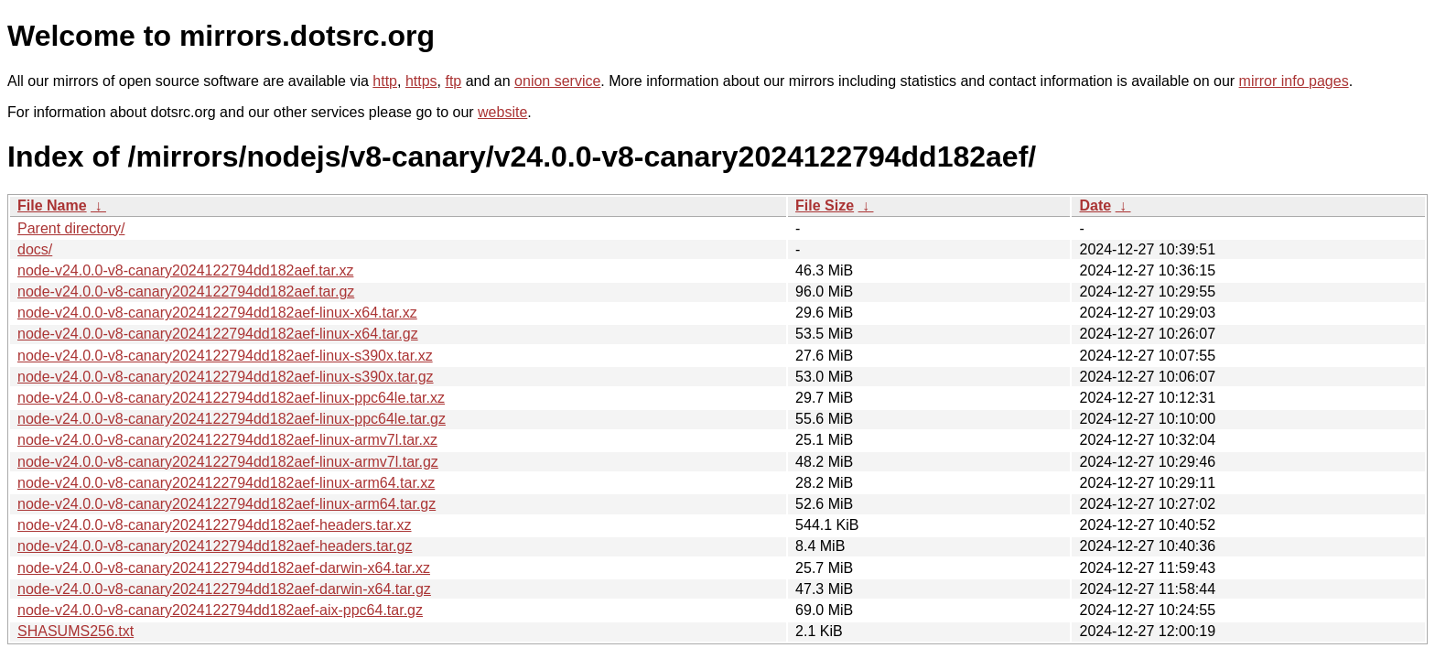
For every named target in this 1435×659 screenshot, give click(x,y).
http (384, 81)
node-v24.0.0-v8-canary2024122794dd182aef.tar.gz (185, 291)
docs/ (34, 249)
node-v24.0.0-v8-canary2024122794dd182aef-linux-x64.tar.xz (217, 312)
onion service (557, 81)
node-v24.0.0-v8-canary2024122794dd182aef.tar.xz (185, 270)
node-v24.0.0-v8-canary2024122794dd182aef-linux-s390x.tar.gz (225, 376)
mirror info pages (1294, 81)
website (502, 112)
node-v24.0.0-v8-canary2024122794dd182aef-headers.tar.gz (214, 546)
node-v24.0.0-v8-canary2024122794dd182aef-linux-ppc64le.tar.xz (231, 397)
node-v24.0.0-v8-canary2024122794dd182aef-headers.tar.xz (214, 525)
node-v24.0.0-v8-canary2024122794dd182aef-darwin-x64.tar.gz (224, 589)
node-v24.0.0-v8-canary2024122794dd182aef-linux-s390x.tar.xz (225, 355)
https (421, 81)
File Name (52, 205)
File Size (824, 205)
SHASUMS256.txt (75, 631)
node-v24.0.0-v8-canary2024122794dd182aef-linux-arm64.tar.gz (226, 504)
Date (1095, 205)
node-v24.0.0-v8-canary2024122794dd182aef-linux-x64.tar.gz (217, 333)
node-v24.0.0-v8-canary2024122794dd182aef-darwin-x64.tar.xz (223, 568)
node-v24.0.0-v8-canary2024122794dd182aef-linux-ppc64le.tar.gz (231, 419)
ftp (453, 81)
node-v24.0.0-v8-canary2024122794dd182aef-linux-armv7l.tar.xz (227, 440)
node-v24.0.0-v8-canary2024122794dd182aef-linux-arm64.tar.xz (226, 483)
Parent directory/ (70, 228)
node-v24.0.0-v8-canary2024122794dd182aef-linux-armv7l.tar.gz (227, 462)
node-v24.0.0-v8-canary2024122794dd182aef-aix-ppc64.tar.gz (220, 610)
